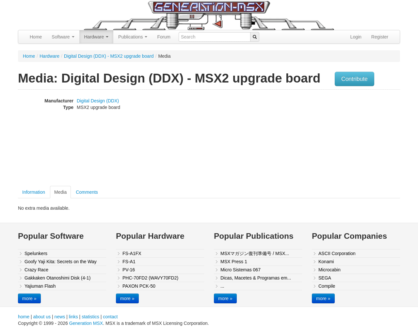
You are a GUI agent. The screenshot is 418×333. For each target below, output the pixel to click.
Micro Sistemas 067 (240, 269)
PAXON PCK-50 (138, 286)
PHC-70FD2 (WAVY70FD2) (150, 277)
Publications (132, 36)
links (73, 316)
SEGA (324, 277)
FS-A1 (129, 261)
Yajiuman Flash (40, 286)
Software (63, 36)
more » (29, 298)
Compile (326, 286)
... (222, 286)
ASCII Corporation (337, 253)
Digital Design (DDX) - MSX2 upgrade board (109, 56)
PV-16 (128, 269)
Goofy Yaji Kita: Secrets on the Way (60, 261)
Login (356, 36)
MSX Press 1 (233, 261)
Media (60, 192)
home (23, 316)
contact (110, 316)
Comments (87, 192)
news (60, 316)
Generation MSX (86, 323)
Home (36, 36)
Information (33, 192)
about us (42, 316)
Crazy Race (36, 269)
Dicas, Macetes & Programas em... (255, 277)
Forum (163, 36)
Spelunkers (35, 253)
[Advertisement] (334, 138)
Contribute (354, 79)
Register (379, 36)
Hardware (96, 36)
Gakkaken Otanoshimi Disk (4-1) (57, 277)
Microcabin (329, 269)
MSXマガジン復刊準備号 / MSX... (254, 253)
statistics (90, 316)
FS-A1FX (131, 253)
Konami (326, 261)
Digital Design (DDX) (98, 100)
